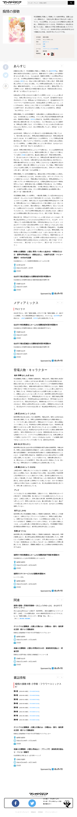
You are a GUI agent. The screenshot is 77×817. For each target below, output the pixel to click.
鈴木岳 (33, 119)
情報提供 (33, 812)
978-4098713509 (34, 715)
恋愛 (44, 44)
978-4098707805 (34, 699)
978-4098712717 (34, 711)
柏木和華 (53, 71)
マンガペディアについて (22, 812)
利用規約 (40, 812)
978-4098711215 (34, 707)
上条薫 (23, 155)
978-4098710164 (34, 703)
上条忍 (21, 81)
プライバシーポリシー (51, 812)
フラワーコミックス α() (50, 48)
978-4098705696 (34, 695)
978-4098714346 (34, 720)
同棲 (44, 46)
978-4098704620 (34, 691)
